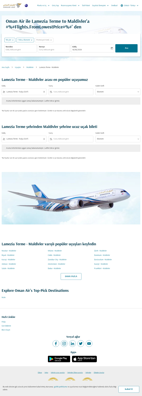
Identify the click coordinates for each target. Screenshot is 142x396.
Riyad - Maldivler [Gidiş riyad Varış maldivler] (8, 255)
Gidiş (74, 47)
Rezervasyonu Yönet (71, 5)
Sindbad (114, 6)
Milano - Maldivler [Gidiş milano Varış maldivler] (55, 251)
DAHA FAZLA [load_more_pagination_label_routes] (71, 276)
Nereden (9, 47)
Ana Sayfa (5, 67)
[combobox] (20, 49)
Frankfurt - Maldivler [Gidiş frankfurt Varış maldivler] (102, 268)
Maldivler (30, 67)
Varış (51, 86)
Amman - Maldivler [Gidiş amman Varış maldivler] (9, 264)
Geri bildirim (6, 326)
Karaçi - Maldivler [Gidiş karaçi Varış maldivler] (8, 260)
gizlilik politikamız (60, 387)
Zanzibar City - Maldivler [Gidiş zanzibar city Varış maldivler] (57, 260)
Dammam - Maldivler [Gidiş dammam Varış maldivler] (102, 255)
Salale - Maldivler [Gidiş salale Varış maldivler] (8, 268)
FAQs (4, 322)
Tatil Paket (86, 6)
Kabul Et (129, 389)
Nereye (42, 47)
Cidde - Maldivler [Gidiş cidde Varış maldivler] (54, 255)
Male (4, 297)
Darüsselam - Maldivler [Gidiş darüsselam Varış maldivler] (103, 260)
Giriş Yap (55, 6)
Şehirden (88, 373)
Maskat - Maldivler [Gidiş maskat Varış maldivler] (9, 251)
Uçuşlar (18, 67)
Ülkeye (40, 373)
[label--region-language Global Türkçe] (130, 5)
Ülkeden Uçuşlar (99, 373)
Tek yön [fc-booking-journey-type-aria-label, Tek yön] (8, 40)
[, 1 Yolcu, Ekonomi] (24, 40)
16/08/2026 (77, 50)
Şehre (46, 373)
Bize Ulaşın (6, 330)
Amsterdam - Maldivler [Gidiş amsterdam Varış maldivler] (56, 264)
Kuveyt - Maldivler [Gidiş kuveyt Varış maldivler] (101, 264)
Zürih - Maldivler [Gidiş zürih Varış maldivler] (100, 251)
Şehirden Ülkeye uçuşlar (75, 373)
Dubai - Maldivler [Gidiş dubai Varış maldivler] (54, 268)
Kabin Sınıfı (100, 86)
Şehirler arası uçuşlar (58, 373)
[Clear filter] (44, 92)
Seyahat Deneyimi (101, 5)
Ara (126, 48)
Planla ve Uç (44, 5)
